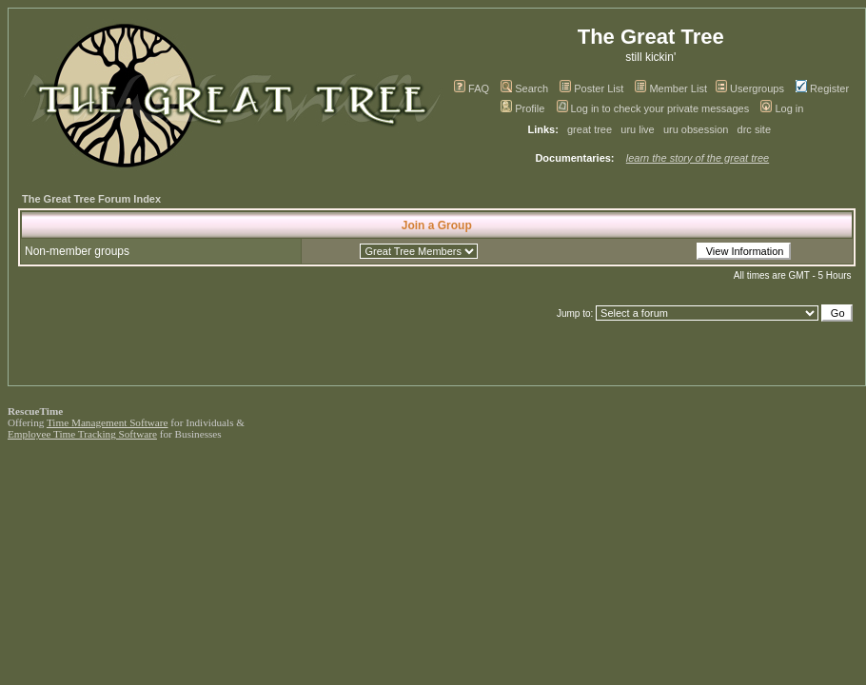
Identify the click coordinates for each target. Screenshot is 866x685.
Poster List (591, 88)
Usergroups (750, 88)
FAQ (471, 88)
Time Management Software (107, 422)
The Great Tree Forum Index (91, 199)
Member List (671, 88)
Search (524, 88)
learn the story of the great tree (697, 158)
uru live (637, 129)
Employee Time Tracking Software (82, 434)
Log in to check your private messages (653, 108)
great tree (589, 129)
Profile (522, 108)
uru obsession (696, 129)
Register (822, 88)
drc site (754, 129)
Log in (781, 108)
